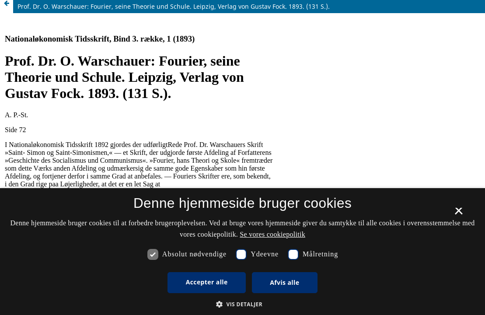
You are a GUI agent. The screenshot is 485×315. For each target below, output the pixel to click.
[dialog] (242, 251)
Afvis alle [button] (284, 282)
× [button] (459, 214)
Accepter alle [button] (207, 282)
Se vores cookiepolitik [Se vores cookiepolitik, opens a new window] (272, 234)
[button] (242, 304)
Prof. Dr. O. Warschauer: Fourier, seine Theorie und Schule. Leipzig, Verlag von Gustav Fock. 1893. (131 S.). (173, 6)
